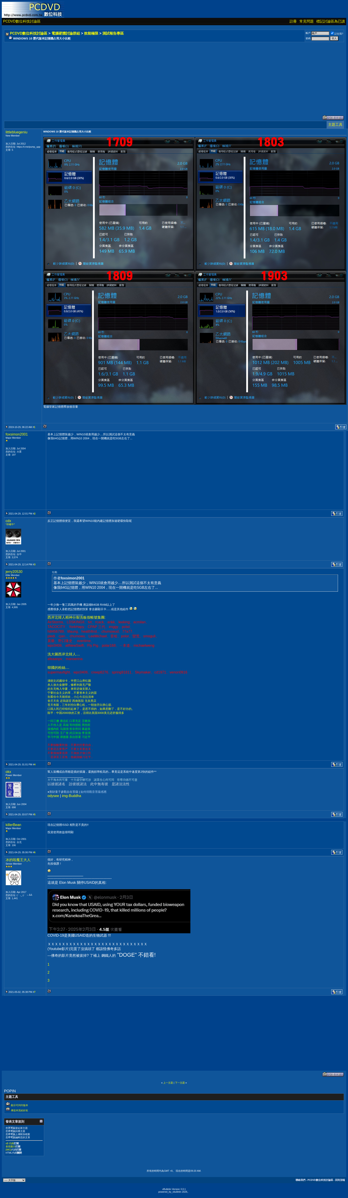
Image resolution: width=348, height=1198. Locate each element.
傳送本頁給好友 (19, 1110)
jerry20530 (14, 572)
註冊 (293, 21)
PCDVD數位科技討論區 (22, 21)
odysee (53, 796)
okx (8, 772)
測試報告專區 (113, 33)
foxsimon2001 (17, 434)
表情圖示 (10, 1146)
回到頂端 (340, 1180)
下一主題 (180, 1082)
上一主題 (168, 1082)
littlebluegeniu (16, 132)
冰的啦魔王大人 (18, 860)
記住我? (337, 33)
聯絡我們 (300, 1180)
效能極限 (91, 33)
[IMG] (8, 1149)
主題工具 (335, 124)
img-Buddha (71, 796)
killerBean (13, 825)
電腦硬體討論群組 (65, 33)
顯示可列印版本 (19, 1105)
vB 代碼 (10, 1143)
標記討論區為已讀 (330, 21)
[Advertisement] (138, 74)
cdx (8, 521)
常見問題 (306, 21)
